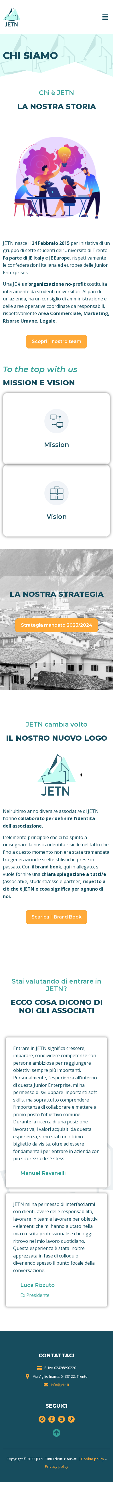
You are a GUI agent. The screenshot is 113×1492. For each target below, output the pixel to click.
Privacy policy (56, 1466)
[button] (105, 17)
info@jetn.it (60, 1384)
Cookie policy (92, 1458)
